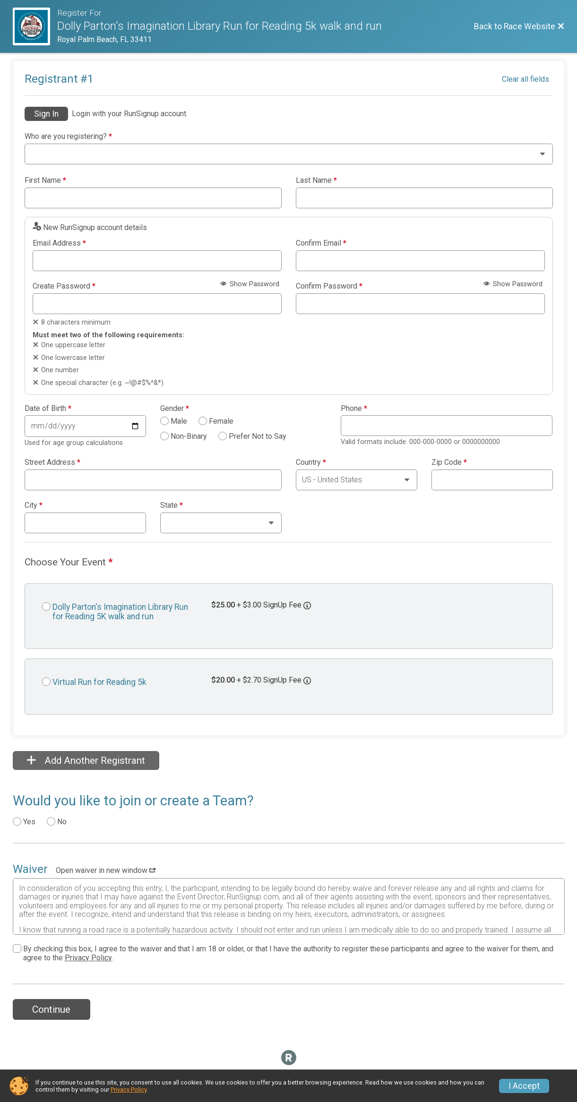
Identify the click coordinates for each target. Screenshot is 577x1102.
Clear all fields (525, 79)
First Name (45, 180)
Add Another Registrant (86, 760)
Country (311, 462)
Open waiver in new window (106, 870)
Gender (174, 408)
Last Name (316, 180)
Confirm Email (321, 243)
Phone (354, 408)
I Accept (524, 1086)
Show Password (249, 284)
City (34, 505)
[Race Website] (35, 26)
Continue (51, 1009)
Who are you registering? (68, 136)
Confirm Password (329, 286)
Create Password (64, 286)
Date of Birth (48, 408)
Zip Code (449, 462)
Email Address (59, 243)
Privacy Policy (88, 957)
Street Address (52, 462)
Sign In (46, 114)
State (171, 505)
